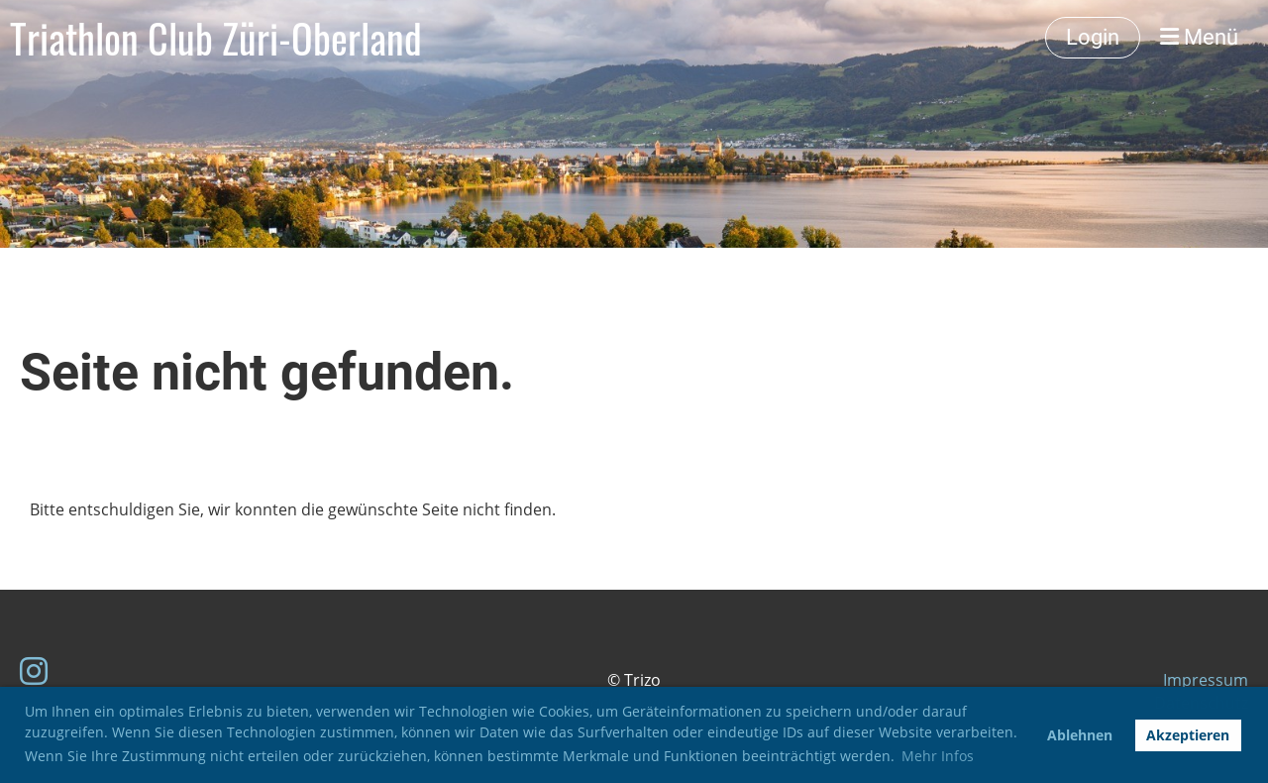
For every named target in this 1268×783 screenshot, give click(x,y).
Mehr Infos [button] (937, 755)
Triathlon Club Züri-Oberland (216, 37)
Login (1092, 37)
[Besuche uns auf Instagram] (34, 670)
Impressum (1205, 680)
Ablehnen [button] (1079, 735)
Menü (1199, 37)
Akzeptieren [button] (1187, 735)
